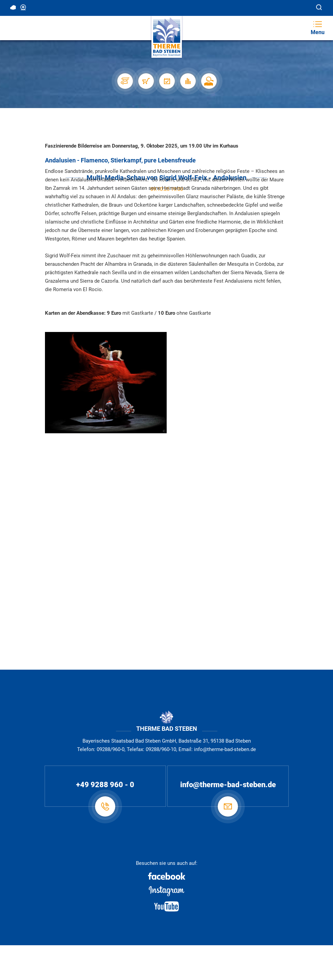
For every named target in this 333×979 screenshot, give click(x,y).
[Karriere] (208, 81)
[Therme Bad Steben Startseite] (166, 37)
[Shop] (145, 81)
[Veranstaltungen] (166, 81)
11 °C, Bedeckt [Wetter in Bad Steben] (13, 7)
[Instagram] (166, 891)
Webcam (23, 7)
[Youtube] (166, 906)
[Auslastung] (187, 81)
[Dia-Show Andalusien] (105, 382)
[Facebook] (166, 876)
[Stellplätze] (124, 81)
